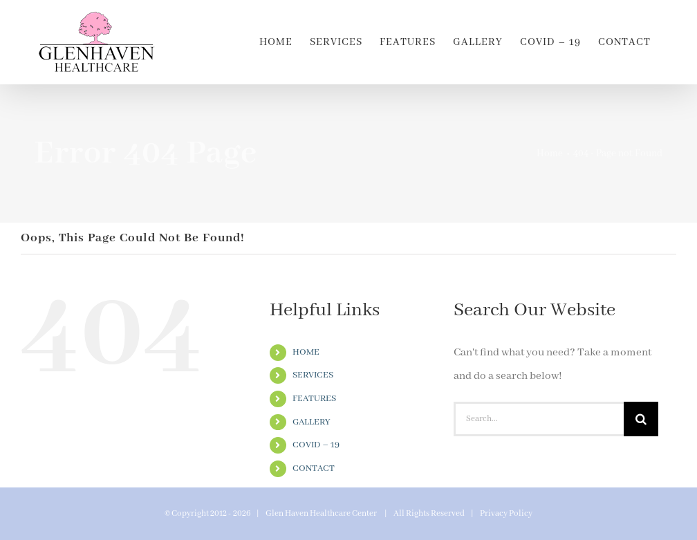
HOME (305, 352)
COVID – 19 (316, 445)
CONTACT (313, 468)
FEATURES (314, 398)
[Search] (641, 419)
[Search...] (539, 419)
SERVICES (312, 375)
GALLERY (311, 422)
